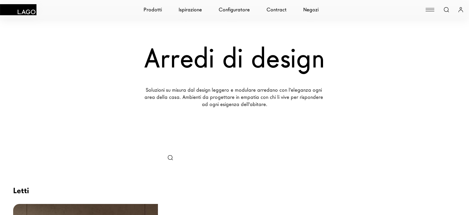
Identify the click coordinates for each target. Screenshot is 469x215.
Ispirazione (190, 9)
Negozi (311, 9)
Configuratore (234, 9)
